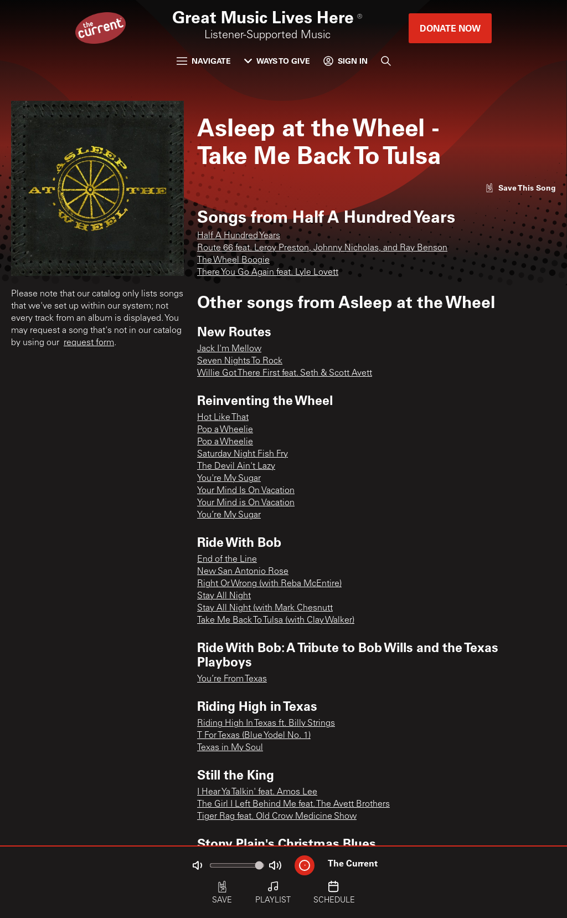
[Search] (386, 61)
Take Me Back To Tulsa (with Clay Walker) (275, 620)
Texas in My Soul (230, 747)
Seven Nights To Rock (239, 361)
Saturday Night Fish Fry (242, 454)
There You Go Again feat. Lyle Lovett (267, 272)
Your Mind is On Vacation (246, 503)
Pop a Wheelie (225, 429)
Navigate (204, 60)
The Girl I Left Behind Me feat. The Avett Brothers (293, 804)
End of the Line (227, 559)
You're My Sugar (229, 478)
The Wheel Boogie (233, 260)
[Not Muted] (197, 865)
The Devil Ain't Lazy (236, 466)
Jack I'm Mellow (229, 349)
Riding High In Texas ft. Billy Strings (266, 723)
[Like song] (520, 187)
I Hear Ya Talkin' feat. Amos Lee (257, 792)
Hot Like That (223, 417)
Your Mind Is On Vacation (246, 490)
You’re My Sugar (229, 515)
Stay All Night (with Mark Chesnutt (265, 608)
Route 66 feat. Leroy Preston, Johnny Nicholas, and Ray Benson (322, 248)
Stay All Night (224, 596)
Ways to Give (277, 60)
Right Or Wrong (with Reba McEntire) (269, 583)
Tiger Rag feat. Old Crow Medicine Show (277, 816)
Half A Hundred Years (238, 236)
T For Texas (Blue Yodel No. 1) (254, 735)
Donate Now (450, 28)
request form (89, 343)
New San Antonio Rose (242, 571)
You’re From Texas (232, 679)
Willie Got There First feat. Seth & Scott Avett (284, 373)
